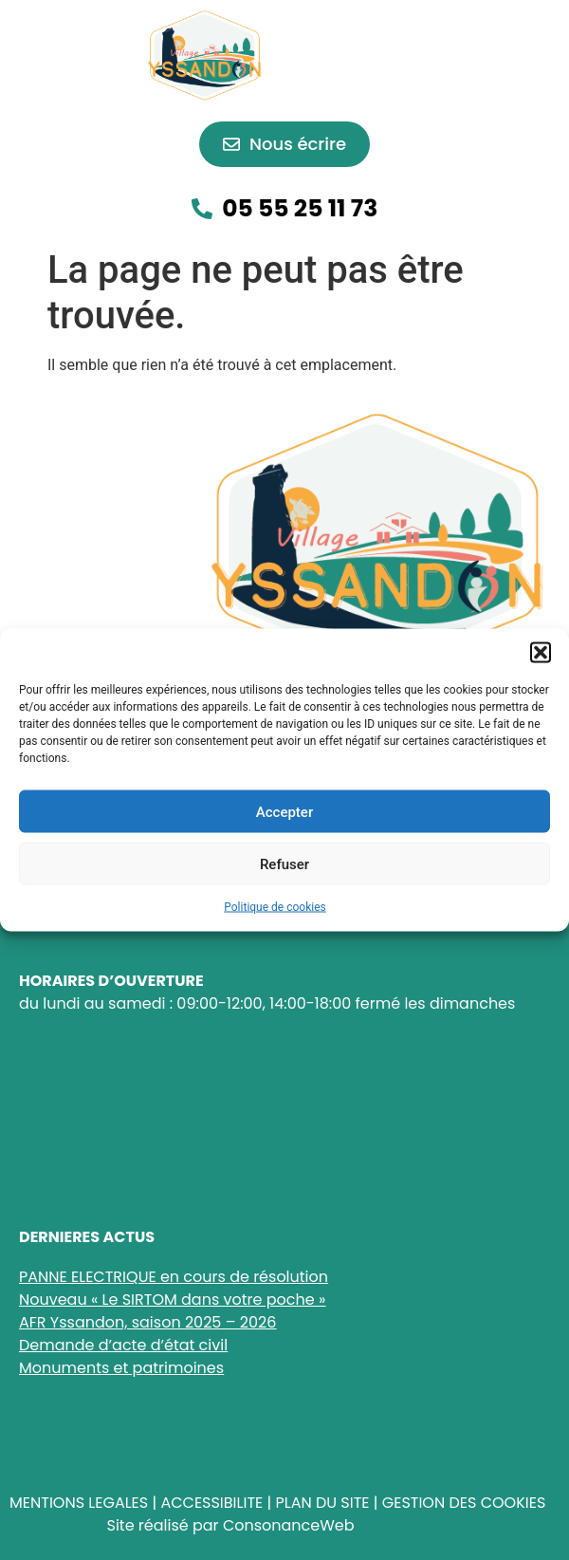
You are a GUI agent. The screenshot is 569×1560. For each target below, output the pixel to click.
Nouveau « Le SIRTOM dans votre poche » (172, 1299)
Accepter (284, 811)
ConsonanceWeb (289, 1525)
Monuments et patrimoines (121, 1368)
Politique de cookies (274, 907)
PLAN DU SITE (322, 1503)
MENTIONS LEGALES (78, 1503)
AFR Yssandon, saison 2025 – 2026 (147, 1322)
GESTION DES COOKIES (464, 1503)
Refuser (284, 863)
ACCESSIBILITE (211, 1503)
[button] (540, 652)
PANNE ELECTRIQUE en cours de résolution (173, 1277)
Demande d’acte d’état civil (123, 1345)
